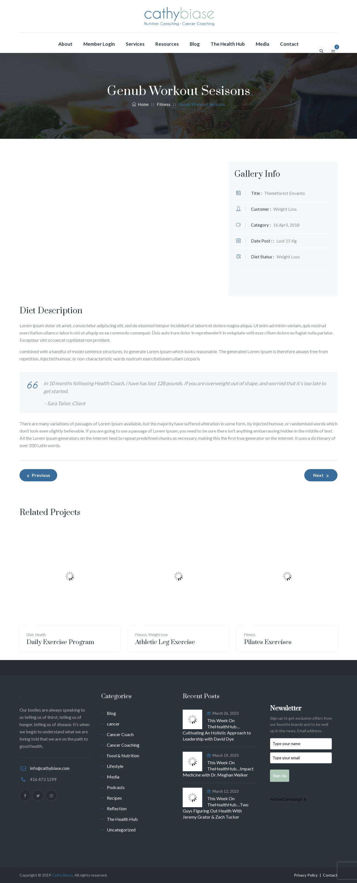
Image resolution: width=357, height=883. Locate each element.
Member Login (99, 44)
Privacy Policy (306, 875)
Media (262, 44)
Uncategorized (121, 829)
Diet (29, 634)
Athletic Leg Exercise (165, 642)
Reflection (117, 808)
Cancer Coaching (123, 745)
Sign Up (279, 775)
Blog (195, 44)
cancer (113, 723)
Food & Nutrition (123, 755)
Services (135, 44)
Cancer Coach (120, 734)
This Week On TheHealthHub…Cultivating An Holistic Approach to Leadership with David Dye (217, 729)
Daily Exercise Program (60, 642)
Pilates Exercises (267, 642)
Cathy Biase (62, 875)
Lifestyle (115, 766)
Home (140, 104)
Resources (167, 44)
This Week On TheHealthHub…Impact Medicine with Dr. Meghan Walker (218, 768)
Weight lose (158, 634)
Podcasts (116, 787)
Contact (289, 44)
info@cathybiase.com (49, 768)
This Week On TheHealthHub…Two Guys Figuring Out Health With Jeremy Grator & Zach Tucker (216, 807)
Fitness (141, 634)
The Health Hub (228, 44)
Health (40, 634)
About (65, 44)
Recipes (114, 797)
